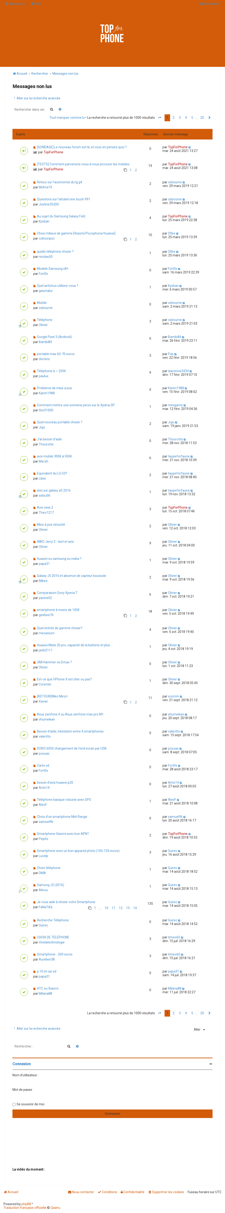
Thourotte (46, 444)
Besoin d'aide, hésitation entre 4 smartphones (70, 731)
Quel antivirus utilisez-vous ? (57, 286)
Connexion (21, 1064)
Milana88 (45, 993)
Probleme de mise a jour (54, 388)
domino (44, 359)
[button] (160, 117)
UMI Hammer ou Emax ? (54, 662)
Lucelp (43, 856)
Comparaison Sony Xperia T (57, 593)
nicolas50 (46, 256)
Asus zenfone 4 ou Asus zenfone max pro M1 (70, 714)
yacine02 (45, 598)
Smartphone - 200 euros (54, 954)
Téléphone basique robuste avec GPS (64, 799)
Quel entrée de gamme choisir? (59, 628)
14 (135, 908)
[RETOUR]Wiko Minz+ (52, 696)
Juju (42, 427)
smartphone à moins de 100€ (58, 610)
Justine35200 (49, 204)
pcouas (44, 753)
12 (121, 908)
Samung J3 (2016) (50, 885)
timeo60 (174, 937)
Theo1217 (46, 512)
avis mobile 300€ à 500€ (54, 456)
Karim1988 (47, 393)
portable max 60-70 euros (56, 354)
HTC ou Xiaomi (47, 988)
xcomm (173, 696)
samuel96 (46, 822)
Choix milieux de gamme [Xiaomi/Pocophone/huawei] (76, 233)
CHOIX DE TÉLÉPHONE (53, 937)
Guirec (172, 851)
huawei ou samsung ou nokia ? (59, 559)
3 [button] (180, 117)
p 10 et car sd (46, 971)
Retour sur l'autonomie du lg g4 (59, 182)
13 (128, 908)
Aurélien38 (47, 959)
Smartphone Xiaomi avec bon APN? (63, 834)
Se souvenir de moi (30, 1104)
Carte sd (43, 765)
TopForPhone (53, 152)
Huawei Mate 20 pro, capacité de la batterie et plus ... (75, 645)
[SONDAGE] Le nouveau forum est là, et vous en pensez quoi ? (82, 147)
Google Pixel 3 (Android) (54, 337)
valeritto (45, 736)
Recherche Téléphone (53, 920)
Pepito (43, 839)
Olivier (43, 325)
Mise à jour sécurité (51, 524)
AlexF (43, 805)
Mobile (42, 303)
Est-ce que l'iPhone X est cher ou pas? (64, 679)
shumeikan (47, 719)
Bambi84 (45, 342)
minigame (175, 405)
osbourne (175, 182)
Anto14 (44, 787)
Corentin (45, 684)
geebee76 (46, 615)
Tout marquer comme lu (67, 117)
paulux (43, 376)
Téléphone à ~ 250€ (51, 371)
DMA (42, 873)
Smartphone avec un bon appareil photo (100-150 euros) (78, 851)
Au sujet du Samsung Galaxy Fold (61, 216)
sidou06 (44, 495)
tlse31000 (46, 410)
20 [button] (202, 117)
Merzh (43, 461)
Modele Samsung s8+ (53, 268)
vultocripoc (47, 238)
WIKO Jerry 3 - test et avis (55, 541)
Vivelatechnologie (52, 942)
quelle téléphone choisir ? (55, 251)
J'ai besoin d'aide (49, 439)
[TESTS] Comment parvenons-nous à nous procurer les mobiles (83, 164)
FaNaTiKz (46, 907)
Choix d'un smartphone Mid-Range (62, 817)
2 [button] (173, 117)
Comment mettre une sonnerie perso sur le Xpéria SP (76, 405)
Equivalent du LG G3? (52, 473)
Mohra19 (45, 187)
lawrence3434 (178, 371)
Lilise (42, 478)
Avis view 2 (45, 507)
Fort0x (43, 274)
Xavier (43, 701)
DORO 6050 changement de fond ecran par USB (72, 748)
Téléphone (44, 320)
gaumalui (45, 291)
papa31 (44, 564)
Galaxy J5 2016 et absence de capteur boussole (71, 576)
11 (113, 908)
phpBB (26, 1204)
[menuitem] (35, 4)
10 (106, 908)
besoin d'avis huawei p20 (55, 782)
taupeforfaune (179, 456)
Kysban (44, 221)
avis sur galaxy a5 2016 (54, 490)
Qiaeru (55, 1208)
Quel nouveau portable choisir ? (59, 422)
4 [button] (186, 117)
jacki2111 (46, 650)
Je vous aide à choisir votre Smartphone (66, 902)
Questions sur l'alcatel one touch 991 (63, 199)
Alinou (43, 890)
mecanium (46, 633)
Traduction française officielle (24, 1208)
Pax (171, 354)
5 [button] (192, 117)
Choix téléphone (48, 868)
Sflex (171, 233)
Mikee (43, 581)
